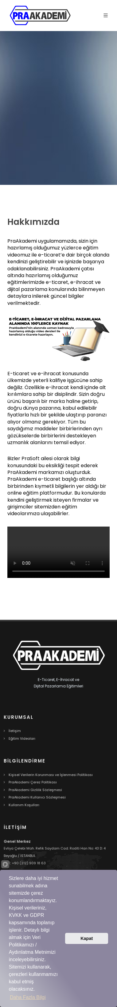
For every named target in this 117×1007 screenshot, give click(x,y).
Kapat (86, 938)
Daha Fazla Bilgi (28, 997)
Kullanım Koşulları (24, 804)
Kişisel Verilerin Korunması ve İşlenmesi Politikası (51, 774)
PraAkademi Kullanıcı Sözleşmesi (37, 797)
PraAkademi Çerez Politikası (33, 782)
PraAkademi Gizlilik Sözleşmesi (35, 789)
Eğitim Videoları (22, 738)
